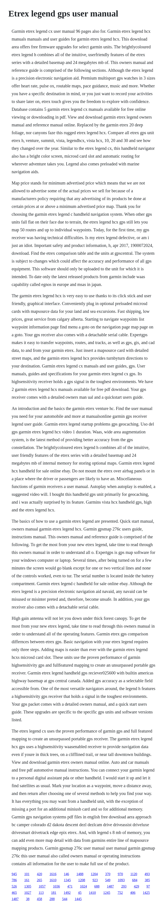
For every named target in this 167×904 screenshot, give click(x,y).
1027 (27, 892)
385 (147, 880)
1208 (81, 880)
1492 (67, 892)
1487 (110, 886)
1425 (146, 892)
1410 (92, 892)
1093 (121, 880)
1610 (52, 880)
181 (53, 892)
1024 (83, 886)
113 (40, 892)
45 (80, 892)
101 (26, 874)
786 (14, 880)
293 (123, 886)
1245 (106, 892)
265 (39, 880)
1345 (67, 880)
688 (96, 886)
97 (148, 886)
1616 (52, 874)
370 (107, 874)
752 (120, 892)
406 (132, 892)
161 (26, 880)
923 (95, 880)
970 (120, 874)
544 (64, 899)
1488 (79, 874)
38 (27, 899)
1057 (41, 886)
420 (39, 874)
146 (66, 874)
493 (147, 874)
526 (14, 886)
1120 (133, 874)
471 (69, 886)
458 (39, 899)
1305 (27, 886)
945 (14, 874)
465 (14, 892)
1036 (56, 886)
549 (107, 880)
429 (136, 886)
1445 (78, 899)
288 (52, 899)
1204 (94, 874)
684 (134, 880)
